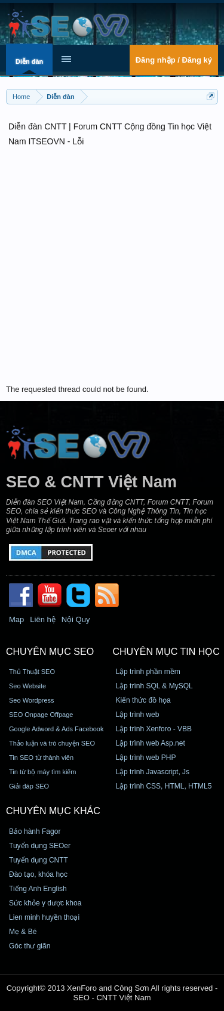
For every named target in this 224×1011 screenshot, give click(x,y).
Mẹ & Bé (22, 931)
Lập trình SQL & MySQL (153, 686)
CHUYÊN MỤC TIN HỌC (165, 652)
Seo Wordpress (31, 700)
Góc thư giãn (29, 946)
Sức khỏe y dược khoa (45, 903)
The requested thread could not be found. (77, 389)
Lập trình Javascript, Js (152, 772)
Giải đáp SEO (29, 786)
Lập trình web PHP (145, 757)
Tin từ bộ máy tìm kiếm (42, 771)
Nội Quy (76, 619)
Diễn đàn (29, 61)
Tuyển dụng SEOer (39, 846)
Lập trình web (137, 714)
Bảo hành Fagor (34, 831)
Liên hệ (42, 619)
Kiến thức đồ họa (142, 700)
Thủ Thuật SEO (32, 671)
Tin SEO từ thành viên (41, 757)
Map (16, 619)
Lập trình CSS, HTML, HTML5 (163, 786)
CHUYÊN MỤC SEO (50, 652)
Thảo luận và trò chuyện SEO (52, 743)
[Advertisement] (112, 267)
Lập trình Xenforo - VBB (153, 729)
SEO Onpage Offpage (41, 714)
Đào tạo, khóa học (38, 874)
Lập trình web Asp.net (150, 743)
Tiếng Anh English (38, 889)
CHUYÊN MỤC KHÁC (53, 811)
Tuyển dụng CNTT (38, 860)
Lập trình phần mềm (147, 671)
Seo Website (27, 686)
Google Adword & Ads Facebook (56, 728)
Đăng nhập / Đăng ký (174, 59)
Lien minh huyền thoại (44, 917)
